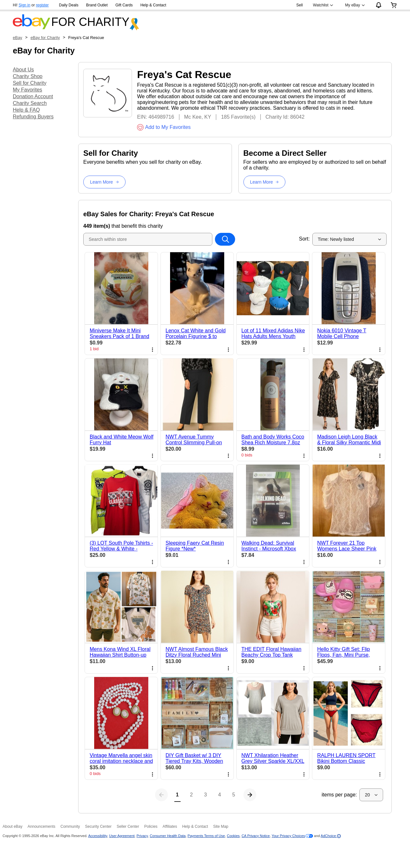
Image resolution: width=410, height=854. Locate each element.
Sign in (24, 5)
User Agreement (122, 836)
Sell (299, 5)
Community (70, 826)
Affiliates (170, 826)
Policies (150, 826)
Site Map (220, 826)
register (42, 5)
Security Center (98, 826)
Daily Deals (68, 5)
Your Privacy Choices (288, 836)
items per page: (339, 794)
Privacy (142, 836)
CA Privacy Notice (256, 836)
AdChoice (331, 836)
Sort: (304, 238)
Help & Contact (153, 5)
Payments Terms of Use (206, 836)
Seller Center (128, 826)
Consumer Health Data (168, 836)
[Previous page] (133, 794)
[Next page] (278, 794)
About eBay (12, 826)
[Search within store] (225, 239)
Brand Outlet (97, 5)
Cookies (233, 836)
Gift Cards (124, 5)
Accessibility (97, 836)
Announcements (41, 826)
